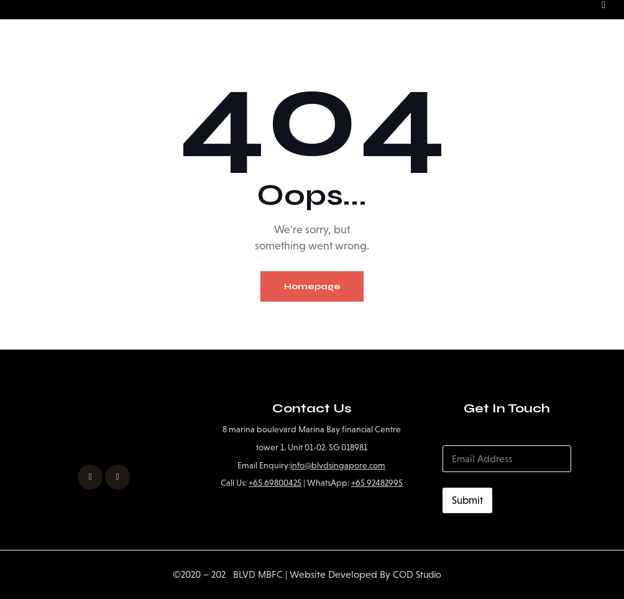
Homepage (312, 286)
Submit (467, 500)
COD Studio (418, 574)
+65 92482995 (377, 482)
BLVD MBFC (252, 574)
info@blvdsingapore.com (337, 465)
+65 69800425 (275, 482)
